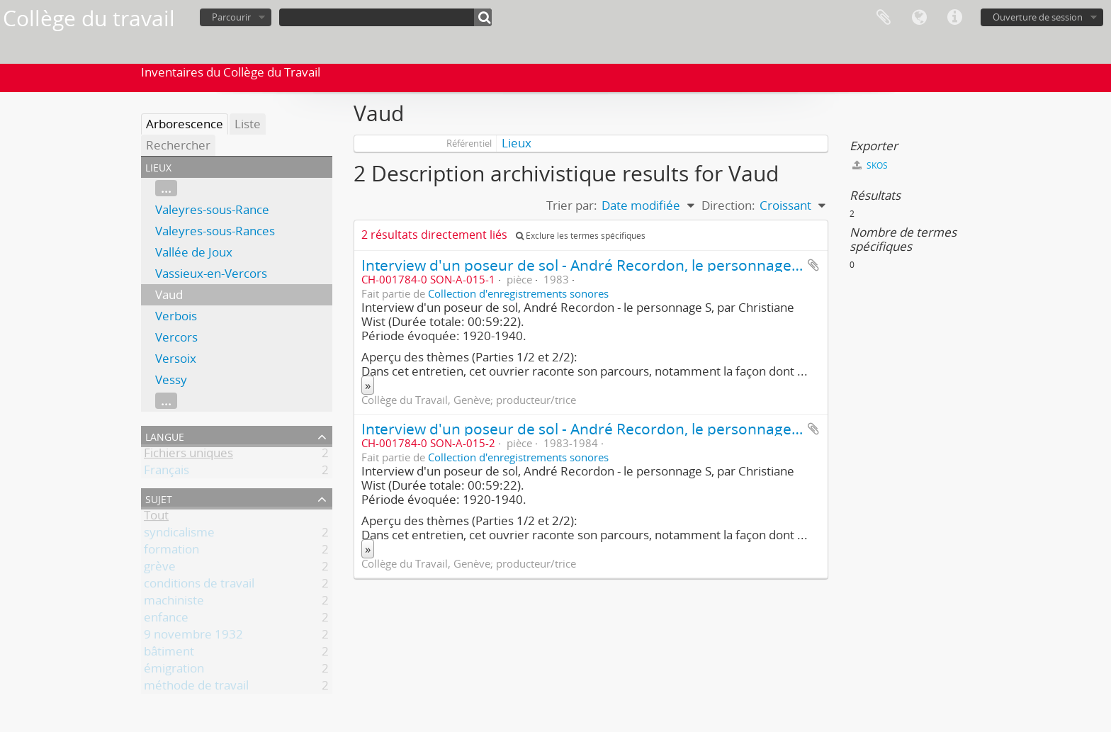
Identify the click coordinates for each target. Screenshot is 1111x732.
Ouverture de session (1038, 17)
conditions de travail (199, 586)
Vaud (169, 294)
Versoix (175, 358)
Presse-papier (883, 17)
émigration (174, 671)
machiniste (174, 603)
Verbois (176, 316)
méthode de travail (196, 688)
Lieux (516, 143)
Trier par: (571, 205)
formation (171, 552)
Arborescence (184, 124)
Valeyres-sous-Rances (215, 231)
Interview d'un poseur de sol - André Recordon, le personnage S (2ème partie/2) (637, 428)
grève (160, 569)
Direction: (728, 205)
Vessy (171, 379)
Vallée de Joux (193, 252)
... (166, 188)
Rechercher (178, 145)
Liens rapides (954, 17)
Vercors (176, 337)
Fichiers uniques (188, 455)
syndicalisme (179, 535)
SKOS (870, 165)
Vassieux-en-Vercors (211, 273)
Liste (248, 124)
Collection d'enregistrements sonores (518, 293)
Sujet (158, 497)
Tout (156, 517)
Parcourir (231, 17)
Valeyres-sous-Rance (212, 209)
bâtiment (169, 654)
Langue (919, 17)
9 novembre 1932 (193, 637)
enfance (166, 620)
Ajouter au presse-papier (813, 265)
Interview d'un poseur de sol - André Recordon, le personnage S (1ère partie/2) (633, 264)
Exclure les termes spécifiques (580, 236)
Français (166, 472)
